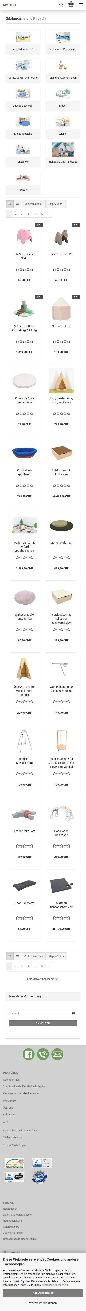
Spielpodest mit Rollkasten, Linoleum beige (61, 618)
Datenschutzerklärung (55, 1284)
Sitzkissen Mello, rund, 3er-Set (24, 616)
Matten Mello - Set (61, 542)
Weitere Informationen (43, 1303)
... (35, 213)
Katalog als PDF (12, 1226)
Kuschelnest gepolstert (24, 472)
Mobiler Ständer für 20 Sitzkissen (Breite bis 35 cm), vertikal (61, 762)
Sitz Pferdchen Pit (61, 254)
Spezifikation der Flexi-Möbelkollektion (24, 1086)
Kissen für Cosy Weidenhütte (24, 400)
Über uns (8, 1107)
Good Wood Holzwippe (61, 833)
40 (42, 213)
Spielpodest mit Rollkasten (61, 472)
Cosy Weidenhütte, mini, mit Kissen (61, 400)
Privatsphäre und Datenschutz (20, 1130)
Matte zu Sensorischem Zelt (61, 905)
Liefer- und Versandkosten (18, 1214)
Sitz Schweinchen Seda (24, 256)
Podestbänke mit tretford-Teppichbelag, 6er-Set (24, 547)
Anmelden (43, 1023)
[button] (10, 204)
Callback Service (12, 1137)
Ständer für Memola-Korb (24, 760)
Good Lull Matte (24, 903)
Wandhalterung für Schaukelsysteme (61, 688)
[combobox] (34, 204)
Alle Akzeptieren (43, 1292)
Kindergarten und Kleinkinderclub (21, 1093)
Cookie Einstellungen (14, 1145)
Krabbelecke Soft (24, 831)
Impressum (9, 1100)
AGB (5, 1122)
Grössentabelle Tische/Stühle (20, 1238)
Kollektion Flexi (11, 1079)
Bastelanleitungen (13, 1232)
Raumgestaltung (12, 1220)
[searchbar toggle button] (61, 5)
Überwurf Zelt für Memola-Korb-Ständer (24, 690)
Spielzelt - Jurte (61, 326)
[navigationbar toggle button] (81, 5)
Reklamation (10, 1208)
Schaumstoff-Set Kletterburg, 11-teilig (24, 328)
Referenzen (9, 1114)
